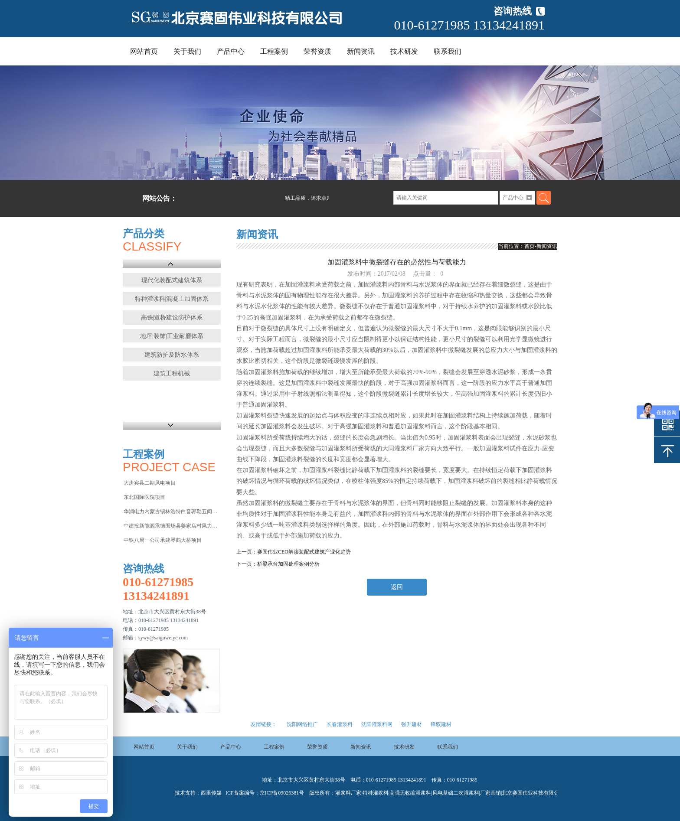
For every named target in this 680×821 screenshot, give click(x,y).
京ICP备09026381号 (282, 793)
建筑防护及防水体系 (171, 355)
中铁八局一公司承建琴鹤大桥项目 (163, 540)
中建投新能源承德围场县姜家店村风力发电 (171, 526)
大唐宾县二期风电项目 (150, 483)
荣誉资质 (317, 51)
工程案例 (274, 51)
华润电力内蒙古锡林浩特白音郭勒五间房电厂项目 (171, 511)
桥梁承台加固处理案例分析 (288, 564)
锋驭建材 (441, 724)
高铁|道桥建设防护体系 (172, 317)
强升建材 (411, 724)
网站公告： (159, 198)
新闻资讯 (361, 51)
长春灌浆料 (340, 724)
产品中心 (231, 51)
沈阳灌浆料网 (376, 724)
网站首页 (144, 51)
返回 (397, 587)
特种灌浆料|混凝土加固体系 (172, 299)
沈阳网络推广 (302, 724)
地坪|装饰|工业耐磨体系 (171, 336)
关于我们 (187, 51)
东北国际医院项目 (144, 497)
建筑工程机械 (172, 373)
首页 (529, 246)
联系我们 (447, 51)
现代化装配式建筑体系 (171, 280)
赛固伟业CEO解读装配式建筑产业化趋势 (304, 552)
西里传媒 (211, 793)
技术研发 (404, 51)
